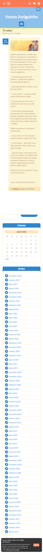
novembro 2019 (15, 414)
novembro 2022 (15, 297)
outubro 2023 (14, 280)
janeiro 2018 (14, 506)
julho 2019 (13, 431)
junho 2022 (13, 318)
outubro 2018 (14, 469)
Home (5, 33)
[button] (4, 3)
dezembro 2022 (15, 292)
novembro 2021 (15, 347)
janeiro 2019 (14, 456)
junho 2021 (13, 368)
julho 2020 (13, 393)
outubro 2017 (14, 519)
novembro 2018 (15, 464)
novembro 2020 (15, 376)
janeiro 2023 (14, 288)
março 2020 (13, 397)
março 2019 (13, 448)
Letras (10, 33)
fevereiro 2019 (15, 452)
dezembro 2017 (15, 511)
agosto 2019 (14, 427)
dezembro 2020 (15, 372)
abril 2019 (13, 443)
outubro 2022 (14, 301)
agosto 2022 (14, 309)
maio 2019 (13, 439)
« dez (7, 259)
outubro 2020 (14, 380)
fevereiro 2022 (15, 334)
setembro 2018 (15, 473)
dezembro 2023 (15, 276)
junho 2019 (13, 435)
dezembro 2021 (15, 343)
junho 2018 (13, 485)
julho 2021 (13, 364)
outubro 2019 (14, 418)
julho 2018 (13, 481)
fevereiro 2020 (15, 401)
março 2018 (13, 498)
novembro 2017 (15, 515)
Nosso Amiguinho (21, 16)
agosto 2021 (14, 360)
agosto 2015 (14, 531)
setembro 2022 (15, 305)
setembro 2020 (15, 385)
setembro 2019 (15, 422)
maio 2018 (13, 490)
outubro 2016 (14, 527)
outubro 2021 (14, 351)
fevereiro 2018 (15, 502)
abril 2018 (13, 494)
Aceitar (36, 545)
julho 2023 (13, 284)
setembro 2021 (15, 355)
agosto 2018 (14, 477)
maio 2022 (13, 322)
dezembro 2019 (15, 410)
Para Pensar (29, 189)
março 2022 (13, 330)
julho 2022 (13, 313)
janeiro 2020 (14, 406)
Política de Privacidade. (13, 549)
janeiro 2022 (14, 339)
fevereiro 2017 (15, 523)
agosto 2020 (14, 389)
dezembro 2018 (15, 460)
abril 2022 (13, 326)
